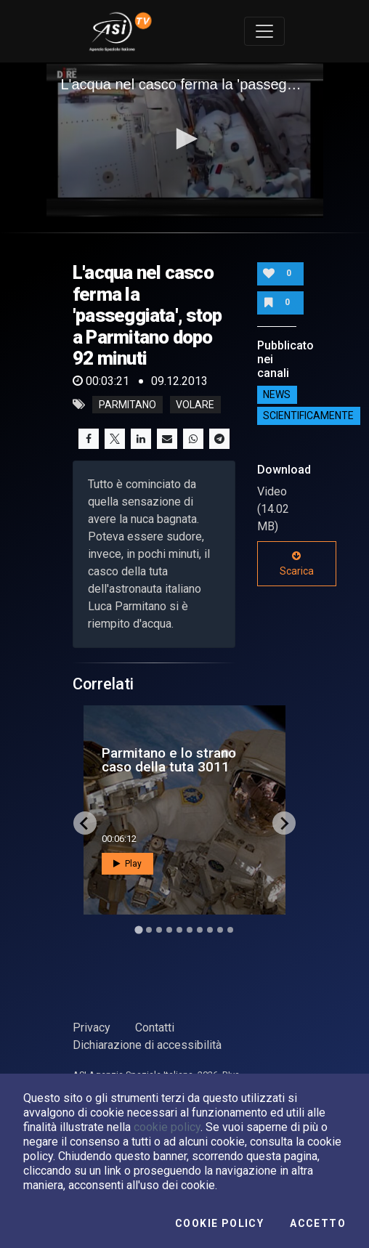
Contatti (154, 1027)
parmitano (127, 404)
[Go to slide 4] (169, 930)
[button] (184, 139)
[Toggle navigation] (264, 31)
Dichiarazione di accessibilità (147, 1045)
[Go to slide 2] (149, 930)
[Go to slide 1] (138, 930)
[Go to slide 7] (200, 930)
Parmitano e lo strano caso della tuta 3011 (169, 760)
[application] (184, 140)
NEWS (277, 394)
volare (195, 404)
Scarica (297, 564)
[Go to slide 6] (189, 930)
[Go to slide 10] (230, 930)
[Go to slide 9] (220, 930)
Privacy (91, 1027)
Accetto (318, 1223)
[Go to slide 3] (159, 930)
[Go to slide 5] (179, 930)
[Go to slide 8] (210, 930)
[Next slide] (284, 823)
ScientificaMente (308, 415)
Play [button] (127, 864)
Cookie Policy (219, 1223)
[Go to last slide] (85, 823)
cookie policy (167, 1127)
